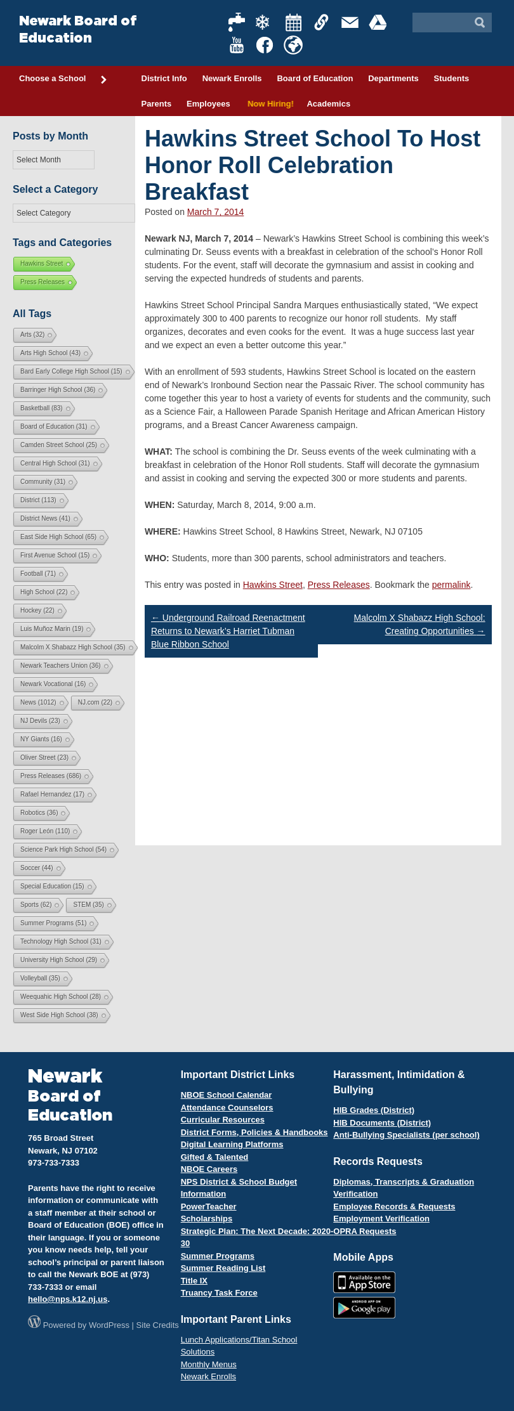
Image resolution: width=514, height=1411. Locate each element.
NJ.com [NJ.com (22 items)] (95, 702)
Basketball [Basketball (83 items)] (41, 408)
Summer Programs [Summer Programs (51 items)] (53, 923)
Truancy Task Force (219, 1292)
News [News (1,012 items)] (38, 702)
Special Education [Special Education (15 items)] (52, 886)
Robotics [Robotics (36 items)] (39, 812)
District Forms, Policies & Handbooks (254, 1132)
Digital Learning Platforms (232, 1144)
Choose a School (63, 79)
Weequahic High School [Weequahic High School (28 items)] (60, 996)
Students (452, 78)
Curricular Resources (223, 1119)
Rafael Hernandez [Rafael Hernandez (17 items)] (52, 794)
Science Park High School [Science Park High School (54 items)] (63, 849)
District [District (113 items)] (38, 500)
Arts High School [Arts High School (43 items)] (50, 352)
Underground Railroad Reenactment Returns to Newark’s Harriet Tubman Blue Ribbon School (228, 631)
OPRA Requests (364, 1231)
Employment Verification (381, 1218)
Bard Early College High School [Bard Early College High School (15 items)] (71, 371)
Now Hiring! (269, 103)
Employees (208, 103)
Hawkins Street (273, 585)
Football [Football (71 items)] (38, 573)
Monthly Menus (209, 1364)
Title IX (194, 1280)
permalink (451, 585)
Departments (393, 78)
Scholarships (207, 1218)
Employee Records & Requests (394, 1206)
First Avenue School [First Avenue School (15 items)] (54, 555)
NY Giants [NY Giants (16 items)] (41, 739)
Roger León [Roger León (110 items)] (45, 831)
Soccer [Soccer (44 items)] (36, 867)
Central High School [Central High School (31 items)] (55, 463)
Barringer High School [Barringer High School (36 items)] (57, 389)
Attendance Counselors (227, 1107)
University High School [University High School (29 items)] (58, 959)
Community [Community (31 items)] (42, 481)
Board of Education (315, 78)
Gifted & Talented (215, 1157)
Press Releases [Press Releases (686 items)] (50, 775)
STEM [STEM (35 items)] (88, 904)
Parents (157, 103)
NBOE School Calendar (226, 1095)
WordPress (109, 1325)
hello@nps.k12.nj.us (67, 1299)
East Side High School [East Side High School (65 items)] (58, 536)
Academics (328, 103)
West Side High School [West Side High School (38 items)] (59, 1014)
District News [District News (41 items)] (45, 518)
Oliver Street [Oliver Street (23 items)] (44, 757)
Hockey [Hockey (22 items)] (37, 610)
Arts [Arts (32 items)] (32, 334)
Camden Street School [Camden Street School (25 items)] (58, 444)
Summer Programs (217, 1256)
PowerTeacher (209, 1206)
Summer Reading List (223, 1268)
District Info (164, 78)
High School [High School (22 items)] (43, 591)
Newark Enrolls (232, 78)
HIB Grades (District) (373, 1110)
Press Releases (339, 585)
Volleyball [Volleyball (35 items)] (40, 978)
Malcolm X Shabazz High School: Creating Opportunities (419, 624)
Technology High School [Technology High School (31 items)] (61, 941)
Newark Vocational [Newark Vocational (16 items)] (53, 683)
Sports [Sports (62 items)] (35, 904)
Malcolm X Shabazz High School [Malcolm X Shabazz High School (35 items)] (73, 647)
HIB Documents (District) (382, 1123)
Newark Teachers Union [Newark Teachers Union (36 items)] (60, 665)
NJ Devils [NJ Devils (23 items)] (40, 720)
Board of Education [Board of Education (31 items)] (54, 426)
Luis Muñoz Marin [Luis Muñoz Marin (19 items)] (51, 628)
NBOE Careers (209, 1169)
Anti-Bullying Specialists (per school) (406, 1135)
